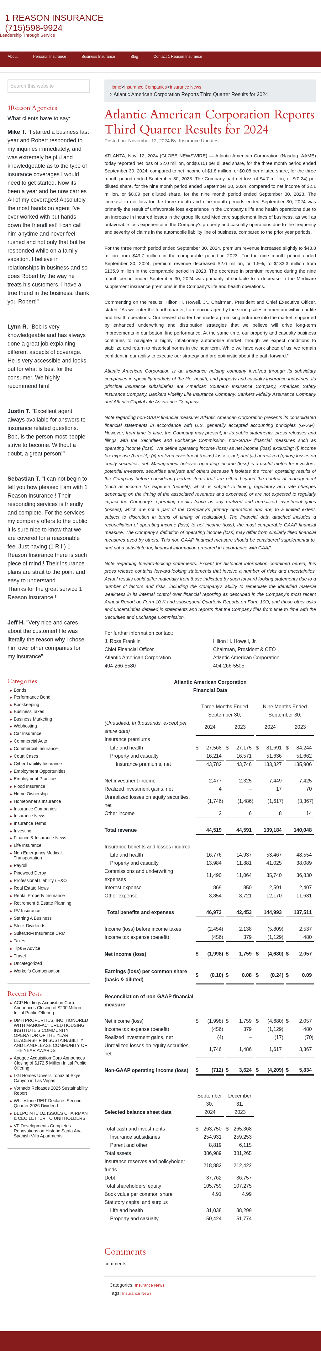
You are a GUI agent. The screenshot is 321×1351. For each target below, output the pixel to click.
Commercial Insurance (39, 750)
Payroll (21, 867)
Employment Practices (39, 780)
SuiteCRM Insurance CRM (43, 935)
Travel (21, 958)
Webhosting (27, 728)
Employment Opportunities (43, 773)
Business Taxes (31, 713)
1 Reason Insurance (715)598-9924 (61, 23)
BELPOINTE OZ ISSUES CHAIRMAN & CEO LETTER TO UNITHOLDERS (50, 1130)
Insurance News (152, 1287)
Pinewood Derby (32, 875)
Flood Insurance (32, 788)
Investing (24, 833)
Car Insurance (29, 735)
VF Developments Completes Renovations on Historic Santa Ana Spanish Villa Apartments (47, 1148)
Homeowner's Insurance (41, 803)
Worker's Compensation (40, 973)
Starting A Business (35, 920)
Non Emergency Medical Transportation (41, 857)
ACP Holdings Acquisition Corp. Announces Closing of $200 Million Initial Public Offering (49, 1009)
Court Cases (28, 758)
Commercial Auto (33, 743)
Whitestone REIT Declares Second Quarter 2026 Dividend (48, 1115)
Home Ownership (33, 795)
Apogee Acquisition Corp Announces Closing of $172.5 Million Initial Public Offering (46, 1075)
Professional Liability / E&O (44, 882)
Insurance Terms (32, 825)
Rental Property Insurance (43, 897)
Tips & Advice (29, 950)
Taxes (20, 942)
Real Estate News (34, 890)
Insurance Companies (38, 811)
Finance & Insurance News (44, 839)
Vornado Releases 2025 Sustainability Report (40, 1103)
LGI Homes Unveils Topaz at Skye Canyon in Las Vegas (45, 1090)
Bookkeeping (28, 706)
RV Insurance (29, 912)
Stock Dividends (32, 927)
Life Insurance (29, 847)
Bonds (21, 692)
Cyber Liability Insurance (41, 765)
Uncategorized (30, 965)
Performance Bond (34, 699)
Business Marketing (36, 721)
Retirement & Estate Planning (47, 905)
